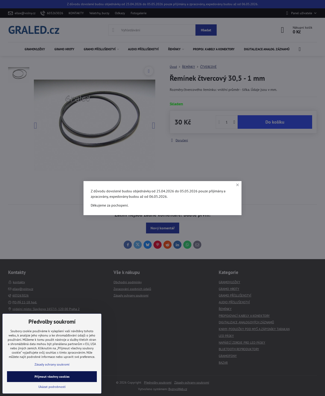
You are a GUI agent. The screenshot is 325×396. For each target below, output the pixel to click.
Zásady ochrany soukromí (52, 364)
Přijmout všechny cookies (52, 377)
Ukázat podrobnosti (52, 387)
